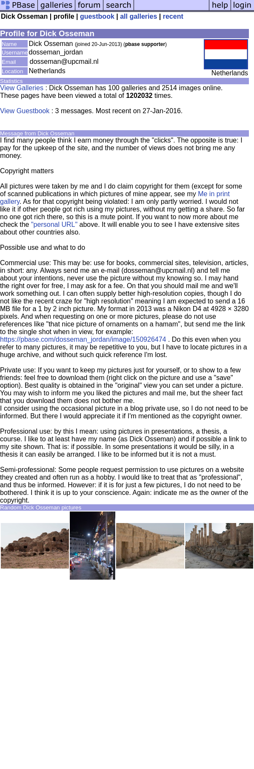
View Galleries (21, 87)
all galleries (138, 16)
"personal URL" (54, 224)
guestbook (97, 16)
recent (173, 16)
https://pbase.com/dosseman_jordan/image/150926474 (83, 339)
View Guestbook (24, 110)
